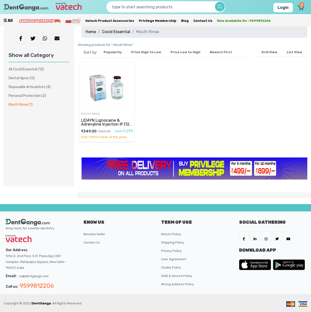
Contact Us (202, 21)
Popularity (113, 52)
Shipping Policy (172, 242)
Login (283, 7)
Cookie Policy (171, 267)
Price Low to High (185, 52)
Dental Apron (22, 78)
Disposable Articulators (30, 87)
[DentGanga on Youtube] (288, 236)
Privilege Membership (157, 21)
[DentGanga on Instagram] (266, 236)
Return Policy (171, 234)
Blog (185, 21)
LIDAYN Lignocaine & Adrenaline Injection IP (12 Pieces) (105, 124)
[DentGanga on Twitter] (277, 236)
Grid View (269, 52)
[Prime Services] (40, 21)
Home (90, 31)
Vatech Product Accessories (109, 21)
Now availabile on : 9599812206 (244, 21)
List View (294, 52)
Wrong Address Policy (177, 284)
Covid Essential (116, 31)
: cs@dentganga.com (33, 276)
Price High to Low (146, 52)
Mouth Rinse (90, 114)
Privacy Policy (171, 251)
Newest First (221, 52)
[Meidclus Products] (73, 21)
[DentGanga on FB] (244, 236)
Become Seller (94, 234)
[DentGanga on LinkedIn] (255, 236)
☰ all (8, 20)
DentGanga (41, 303)
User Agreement (173, 259)
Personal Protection (27, 96)
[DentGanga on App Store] (256, 264)
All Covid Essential (26, 69)
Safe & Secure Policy (176, 276)
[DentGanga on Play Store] (289, 264)
